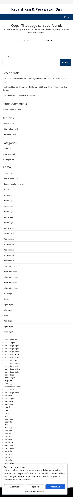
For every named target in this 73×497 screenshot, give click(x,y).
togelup (7, 189)
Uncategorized (8, 159)
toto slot (7, 299)
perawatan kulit (9, 154)
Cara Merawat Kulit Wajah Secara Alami (19, 95)
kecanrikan (7, 148)
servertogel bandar (13, 363)
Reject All (35, 486)
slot (6, 416)
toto (6, 424)
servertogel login (12, 345)
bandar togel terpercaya (14, 184)
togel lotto (9, 380)
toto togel (8, 195)
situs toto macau (11, 271)
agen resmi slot (11, 389)
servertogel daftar (12, 351)
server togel (9, 228)
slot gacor (8, 310)
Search (6, 56)
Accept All (55, 486)
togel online (10, 448)
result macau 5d (11, 178)
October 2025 (10, 134)
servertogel (9, 173)
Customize (14, 486)
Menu (66, 17)
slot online (9, 401)
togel (7, 413)
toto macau (9, 239)
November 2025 (11, 129)
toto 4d (8, 407)
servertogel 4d (11, 339)
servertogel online (12, 369)
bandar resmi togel (13, 386)
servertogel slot (11, 366)
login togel (9, 398)
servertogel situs (12, 357)
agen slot (8, 422)
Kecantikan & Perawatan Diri (36, 9)
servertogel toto (11, 360)
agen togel (8, 304)
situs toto (9, 442)
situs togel (8, 332)
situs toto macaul (11, 266)
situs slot (8, 315)
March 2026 (9, 123)
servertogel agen (12, 354)
